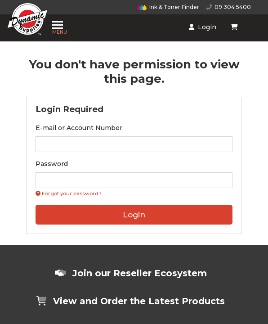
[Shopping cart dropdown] (178, 23)
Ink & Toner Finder (168, 7)
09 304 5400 (228, 7)
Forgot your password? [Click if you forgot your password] (69, 193)
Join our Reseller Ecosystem (131, 273)
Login (148, 24)
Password (52, 164)
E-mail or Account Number (79, 128)
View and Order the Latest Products (130, 301)
